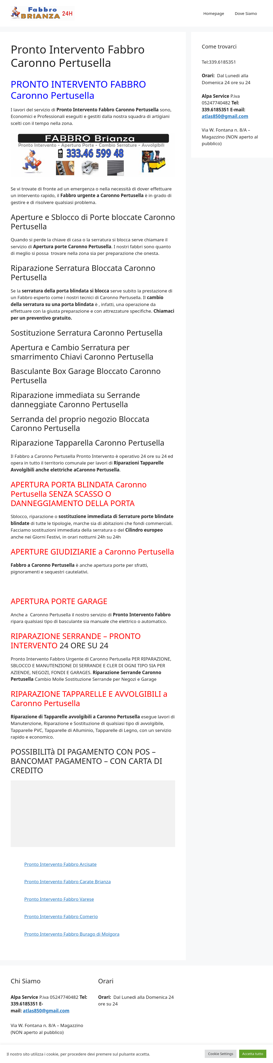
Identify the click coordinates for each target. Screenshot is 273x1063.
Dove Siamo (246, 13)
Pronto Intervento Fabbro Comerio (61, 916)
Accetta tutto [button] (252, 1053)
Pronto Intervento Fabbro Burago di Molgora (71, 934)
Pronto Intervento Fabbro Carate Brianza (67, 881)
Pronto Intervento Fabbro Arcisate (60, 864)
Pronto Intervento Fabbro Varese (59, 899)
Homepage (213, 13)
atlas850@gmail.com (225, 116)
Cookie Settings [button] (220, 1053)
